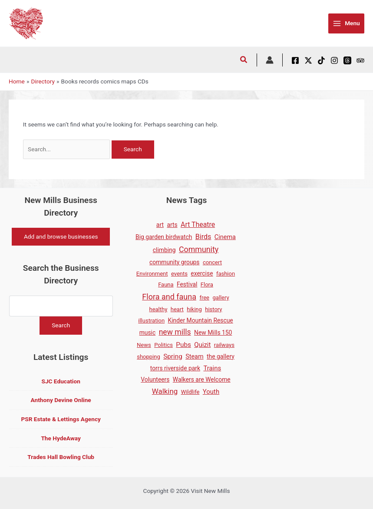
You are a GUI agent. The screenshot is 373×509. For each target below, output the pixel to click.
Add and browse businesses (61, 236)
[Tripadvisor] (360, 60)
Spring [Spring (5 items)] (172, 356)
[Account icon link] (270, 60)
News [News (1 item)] (144, 345)
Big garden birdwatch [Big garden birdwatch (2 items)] (163, 236)
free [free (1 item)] (204, 297)
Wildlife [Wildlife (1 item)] (190, 392)
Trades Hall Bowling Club (60, 456)
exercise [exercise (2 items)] (202, 273)
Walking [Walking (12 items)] (165, 391)
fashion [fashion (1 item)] (225, 273)
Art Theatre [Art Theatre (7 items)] (198, 224)
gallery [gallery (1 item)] (220, 297)
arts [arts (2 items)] (172, 224)
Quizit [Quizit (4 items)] (202, 345)
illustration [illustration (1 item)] (151, 320)
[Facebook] (295, 60)
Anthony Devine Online (61, 400)
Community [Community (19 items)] (198, 249)
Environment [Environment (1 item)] (152, 273)
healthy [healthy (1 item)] (158, 309)
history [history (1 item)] (213, 309)
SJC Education (60, 381)
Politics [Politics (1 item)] (163, 345)
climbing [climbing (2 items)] (164, 249)
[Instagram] (334, 60)
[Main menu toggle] (346, 23)
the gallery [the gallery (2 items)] (220, 356)
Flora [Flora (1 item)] (207, 284)
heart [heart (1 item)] (177, 309)
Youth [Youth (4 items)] (211, 392)
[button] (244, 60)
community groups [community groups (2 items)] (174, 262)
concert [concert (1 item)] (212, 262)
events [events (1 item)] (179, 273)
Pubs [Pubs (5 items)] (183, 345)
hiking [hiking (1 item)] (194, 309)
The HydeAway (61, 438)
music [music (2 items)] (147, 332)
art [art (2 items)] (160, 224)
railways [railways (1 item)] (224, 345)
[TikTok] (321, 60)
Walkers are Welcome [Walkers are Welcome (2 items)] (202, 379)
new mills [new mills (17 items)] (175, 332)
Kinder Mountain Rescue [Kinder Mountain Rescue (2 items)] (200, 320)
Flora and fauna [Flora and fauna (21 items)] (169, 296)
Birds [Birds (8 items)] (203, 237)
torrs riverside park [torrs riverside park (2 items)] (175, 368)
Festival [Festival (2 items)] (187, 284)
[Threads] (347, 60)
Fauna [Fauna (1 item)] (165, 284)
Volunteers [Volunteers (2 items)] (155, 379)
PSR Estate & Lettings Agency (60, 419)
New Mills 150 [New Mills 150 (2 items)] (213, 332)
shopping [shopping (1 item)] (148, 356)
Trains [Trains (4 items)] (212, 368)
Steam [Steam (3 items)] (194, 356)
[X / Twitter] (308, 60)
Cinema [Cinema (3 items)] (225, 237)
